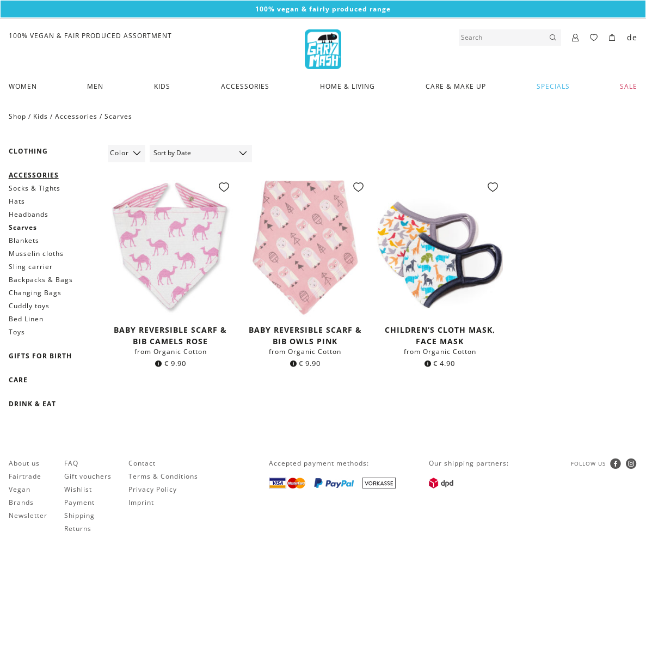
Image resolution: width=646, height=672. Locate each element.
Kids (162, 86)
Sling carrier (31, 266)
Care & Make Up (456, 86)
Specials (553, 86)
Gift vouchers (88, 476)
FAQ (71, 463)
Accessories (245, 86)
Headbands (28, 214)
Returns (77, 528)
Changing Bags (35, 292)
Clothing (28, 151)
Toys (17, 332)
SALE (628, 86)
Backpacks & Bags (41, 279)
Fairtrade (25, 476)
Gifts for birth (40, 356)
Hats (17, 201)
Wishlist (78, 489)
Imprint (141, 502)
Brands (21, 502)
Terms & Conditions (163, 476)
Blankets (24, 240)
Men (95, 86)
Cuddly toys (29, 305)
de (632, 37)
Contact (142, 463)
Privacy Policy (152, 489)
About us (24, 463)
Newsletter (28, 515)
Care (18, 379)
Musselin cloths (36, 253)
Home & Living (347, 86)
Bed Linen (26, 318)
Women (23, 86)
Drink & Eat (32, 403)
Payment (79, 502)
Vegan (19, 489)
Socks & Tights (34, 188)
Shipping (79, 515)
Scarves (118, 116)
